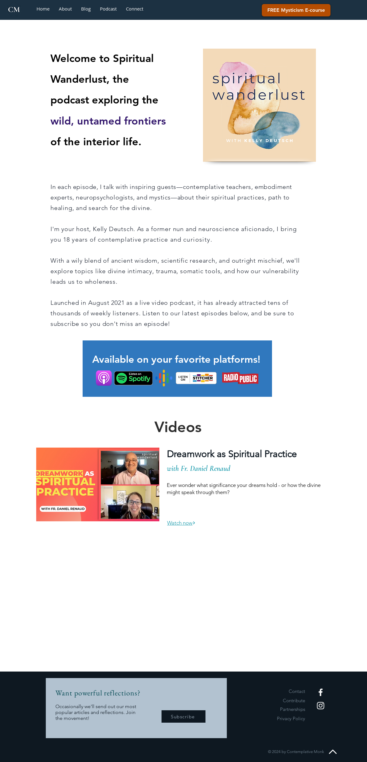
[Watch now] (181, 523)
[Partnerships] (283, 709)
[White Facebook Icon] (321, 692)
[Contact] (283, 691)
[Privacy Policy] (283, 718)
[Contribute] (283, 700)
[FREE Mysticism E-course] (296, 10)
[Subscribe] (183, 716)
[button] (134, 9)
